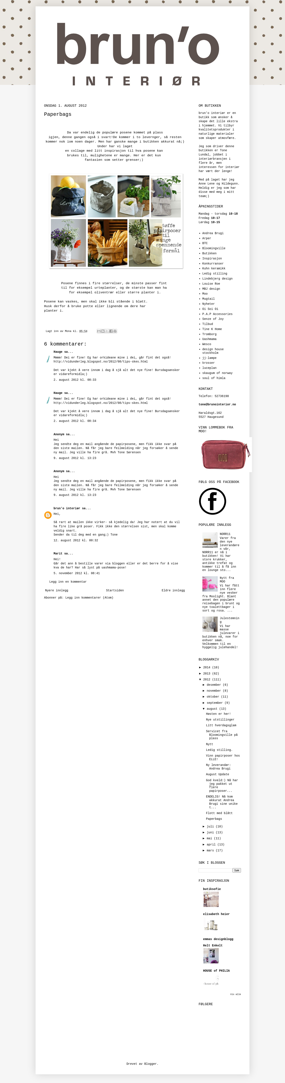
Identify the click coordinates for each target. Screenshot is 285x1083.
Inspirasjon (212, 258)
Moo (205, 293)
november (215, 691)
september (215, 703)
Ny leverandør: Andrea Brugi (218, 766)
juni (211, 832)
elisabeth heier (216, 914)
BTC (205, 243)
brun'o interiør (67, 508)
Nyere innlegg (56, 590)
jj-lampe (209, 358)
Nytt (209, 744)
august (213, 709)
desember (215, 685)
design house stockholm (213, 351)
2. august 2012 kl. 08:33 (75, 380)
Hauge (58, 352)
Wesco (206, 344)
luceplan (209, 368)
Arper (206, 238)
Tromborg (209, 334)
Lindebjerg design (217, 278)
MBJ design (211, 289)
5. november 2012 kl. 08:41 (77, 573)
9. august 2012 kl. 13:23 (75, 458)
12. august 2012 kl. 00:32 (76, 540)
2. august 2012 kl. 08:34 (75, 421)
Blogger (150, 1064)
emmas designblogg (218, 939)
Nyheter (208, 304)
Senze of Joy (213, 319)
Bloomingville (214, 248)
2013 (207, 673)
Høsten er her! (218, 714)
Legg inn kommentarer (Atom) (89, 597)
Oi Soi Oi (210, 309)
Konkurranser (213, 263)
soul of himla (214, 378)
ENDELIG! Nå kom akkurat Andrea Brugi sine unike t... (222, 802)
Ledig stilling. (219, 750)
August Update (217, 774)
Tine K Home (212, 329)
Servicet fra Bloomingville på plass (222, 735)
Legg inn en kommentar (68, 581)
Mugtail (208, 299)
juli (211, 826)
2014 (207, 667)
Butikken (209, 253)
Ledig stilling (214, 273)
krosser (208, 363)
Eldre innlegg (173, 590)
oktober (214, 696)
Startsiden (115, 590)
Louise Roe (211, 283)
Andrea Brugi (213, 233)
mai (210, 838)
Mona (69, 331)
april (212, 844)
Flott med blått (219, 813)
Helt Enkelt (213, 945)
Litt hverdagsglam (221, 725)
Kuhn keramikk (214, 268)
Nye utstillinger (220, 719)
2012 (207, 679)
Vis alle (235, 994)
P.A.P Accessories (217, 314)
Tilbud (207, 324)
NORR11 (225, 534)
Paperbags (214, 819)
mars (211, 850)
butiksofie (212, 889)
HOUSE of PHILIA (216, 970)
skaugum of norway (217, 373)
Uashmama (209, 339)
